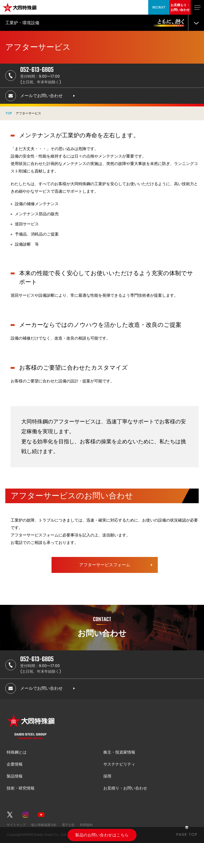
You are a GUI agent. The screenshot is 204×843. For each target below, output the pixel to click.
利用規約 (86, 825)
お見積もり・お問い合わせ (180, 7)
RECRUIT (158, 7)
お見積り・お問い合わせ (125, 788)
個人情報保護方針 (44, 825)
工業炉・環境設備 (22, 23)
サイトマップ (16, 825)
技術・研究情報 (21, 788)
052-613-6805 (37, 70)
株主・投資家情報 (119, 752)
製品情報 (15, 776)
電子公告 (68, 825)
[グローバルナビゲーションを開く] (197, 7)
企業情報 (15, 764)
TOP (8, 113)
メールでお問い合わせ (41, 96)
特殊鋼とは (17, 752)
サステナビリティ (119, 764)
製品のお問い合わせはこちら (102, 835)
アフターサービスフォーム (104, 565)
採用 (107, 776)
